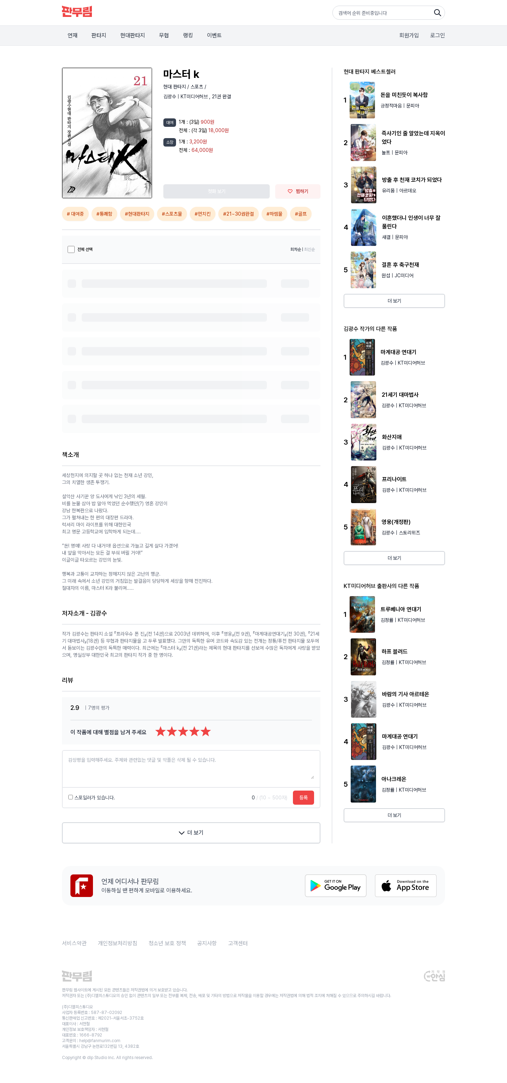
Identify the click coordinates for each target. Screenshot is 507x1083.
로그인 (437, 35)
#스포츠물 (172, 214)
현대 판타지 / (176, 86)
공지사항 (207, 943)
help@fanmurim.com (99, 1040)
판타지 (99, 35)
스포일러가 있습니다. (91, 797)
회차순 (295, 249)
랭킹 (188, 35)
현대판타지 (132, 35)
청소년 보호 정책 (167, 943)
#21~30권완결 (238, 214)
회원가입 (409, 35)
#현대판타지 (137, 214)
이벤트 (214, 35)
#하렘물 (274, 214)
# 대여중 (75, 214)
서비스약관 (74, 943)
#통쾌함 (104, 214)
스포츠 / (198, 86)
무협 (164, 35)
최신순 (309, 249)
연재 (72, 35)
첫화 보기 (217, 191)
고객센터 (238, 943)
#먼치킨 (203, 214)
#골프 (301, 214)
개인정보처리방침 (117, 943)
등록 (303, 797)
